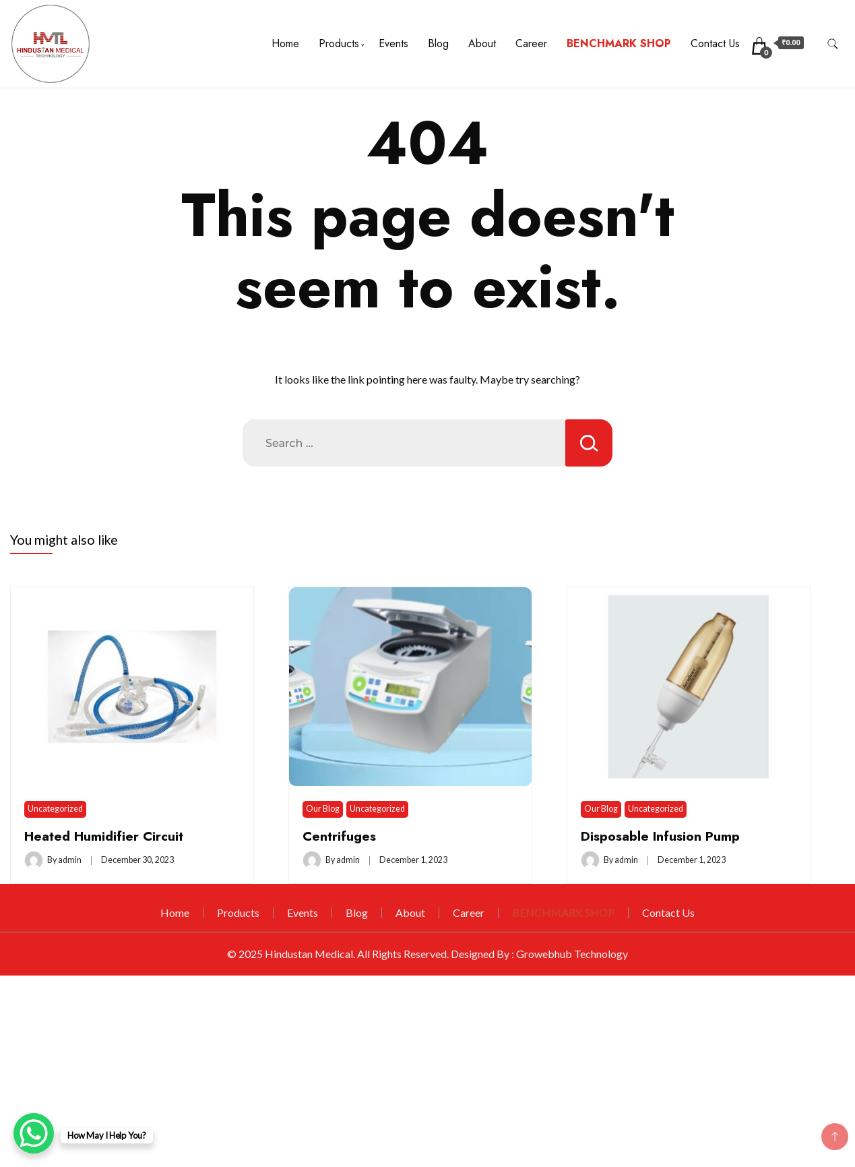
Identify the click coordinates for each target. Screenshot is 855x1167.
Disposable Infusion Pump (660, 836)
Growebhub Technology (572, 953)
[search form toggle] (833, 44)
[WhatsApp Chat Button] (33, 1133)
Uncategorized (55, 809)
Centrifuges (339, 836)
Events (393, 43)
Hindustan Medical (309, 953)
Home (285, 43)
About (482, 43)
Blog (438, 43)
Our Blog (323, 809)
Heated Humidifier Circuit (103, 836)
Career (531, 43)
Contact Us (715, 43)
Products (339, 43)
